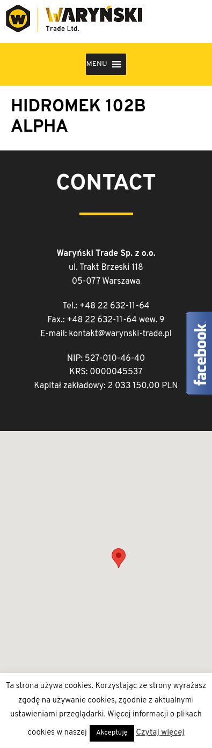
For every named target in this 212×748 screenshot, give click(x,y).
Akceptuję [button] (112, 733)
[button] (96, 64)
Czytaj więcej (160, 733)
